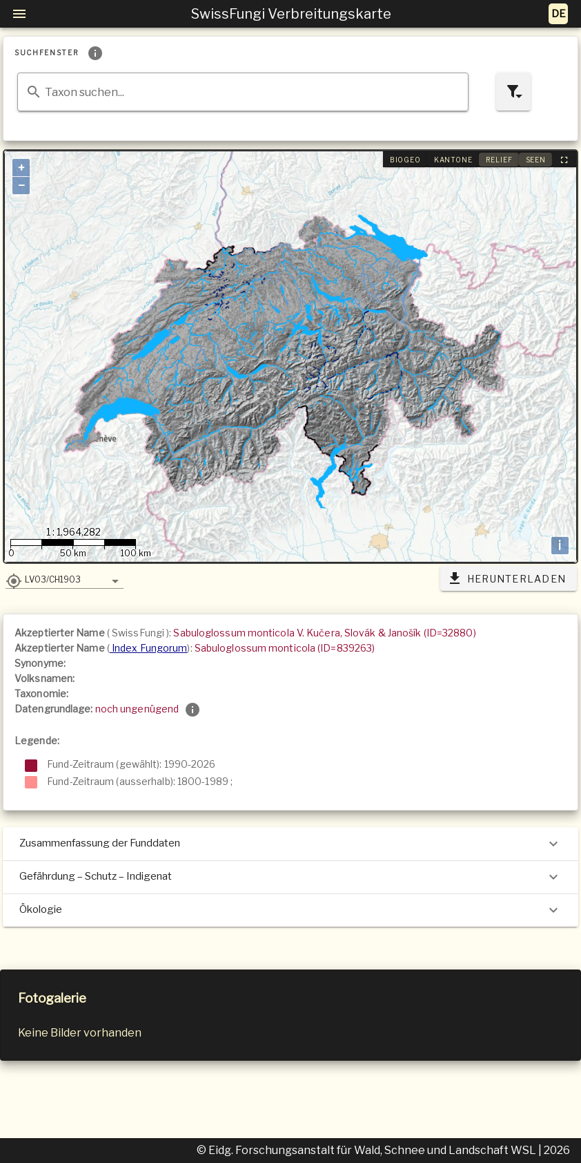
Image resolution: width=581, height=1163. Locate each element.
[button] (65, 579)
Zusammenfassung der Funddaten (290, 843)
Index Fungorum (149, 648)
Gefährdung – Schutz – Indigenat (290, 877)
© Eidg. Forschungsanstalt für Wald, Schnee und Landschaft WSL (367, 1150)
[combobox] (243, 92)
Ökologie (290, 910)
